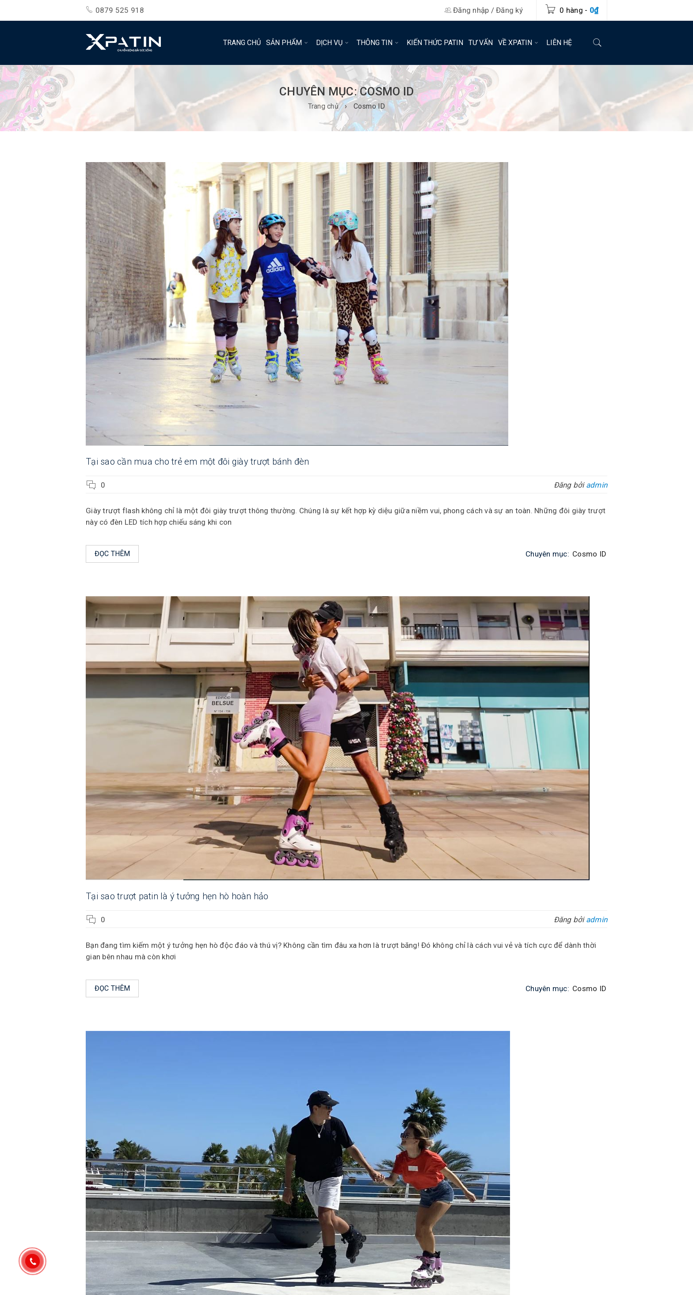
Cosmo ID (589, 553)
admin (596, 485)
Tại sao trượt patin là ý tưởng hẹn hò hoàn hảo (177, 896)
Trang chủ (323, 106)
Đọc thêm (112, 553)
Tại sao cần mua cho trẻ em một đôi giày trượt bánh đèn (197, 461)
